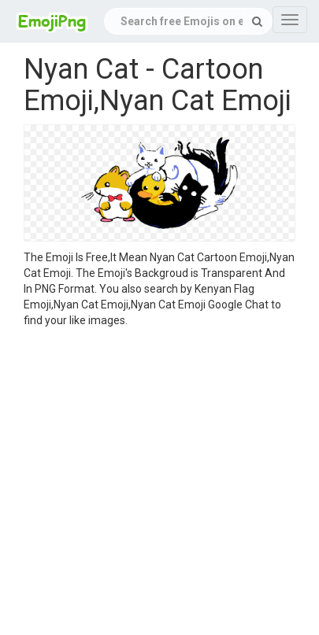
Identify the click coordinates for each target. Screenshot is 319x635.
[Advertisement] (147, 483)
